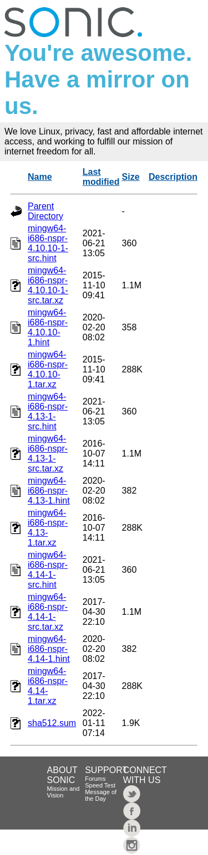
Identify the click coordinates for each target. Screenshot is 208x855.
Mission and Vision (63, 792)
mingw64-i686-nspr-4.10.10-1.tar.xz (48, 369)
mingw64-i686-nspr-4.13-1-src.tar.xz (48, 453)
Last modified (101, 176)
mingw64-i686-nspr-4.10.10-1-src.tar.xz (48, 285)
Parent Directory (45, 211)
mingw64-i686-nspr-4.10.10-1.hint (48, 327)
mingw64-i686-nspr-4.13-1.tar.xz (48, 527)
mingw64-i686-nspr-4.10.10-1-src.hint (48, 243)
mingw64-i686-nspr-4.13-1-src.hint (48, 411)
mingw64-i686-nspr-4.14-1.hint (49, 649)
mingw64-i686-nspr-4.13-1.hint (49, 490)
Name (40, 177)
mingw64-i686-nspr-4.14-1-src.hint (48, 569)
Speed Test (100, 785)
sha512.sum (52, 723)
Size (131, 177)
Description (173, 177)
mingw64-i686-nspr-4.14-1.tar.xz (48, 686)
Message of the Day (100, 795)
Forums (95, 778)
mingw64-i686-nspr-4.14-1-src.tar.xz (48, 611)
